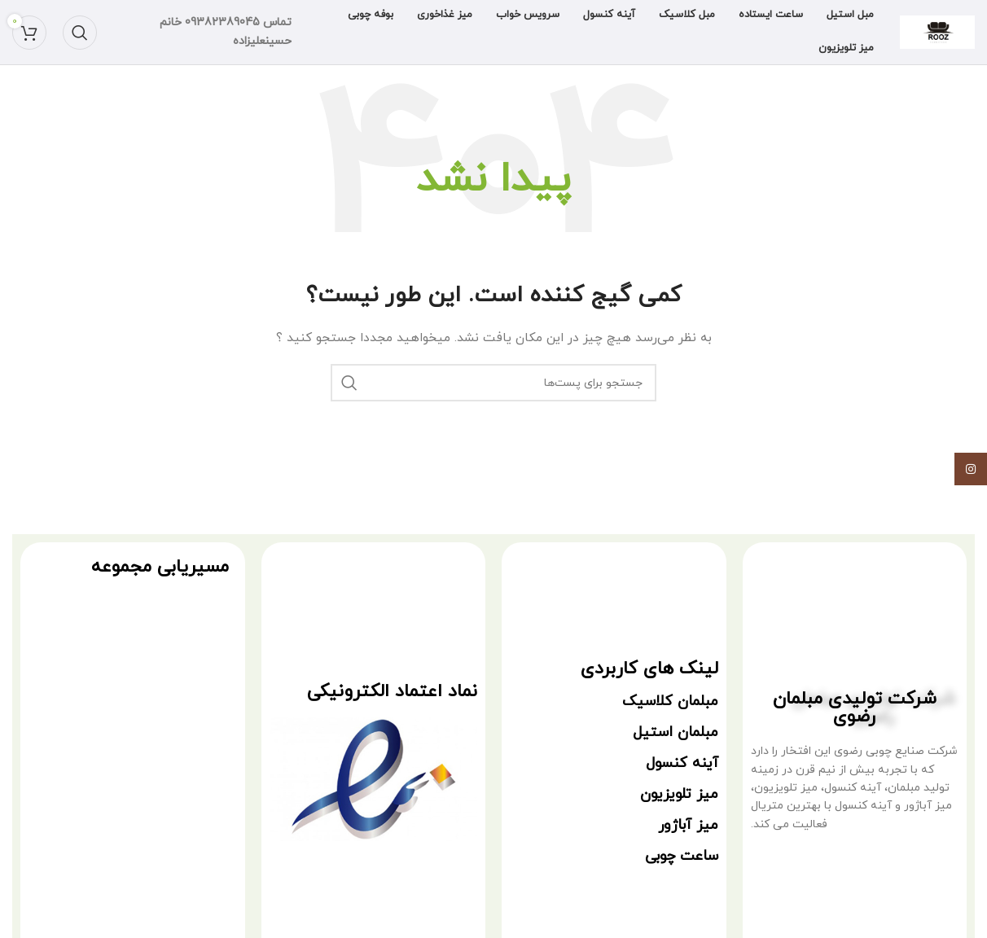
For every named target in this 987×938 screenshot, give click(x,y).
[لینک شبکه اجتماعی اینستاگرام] (970, 469)
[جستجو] (80, 32)
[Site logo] (937, 31)
